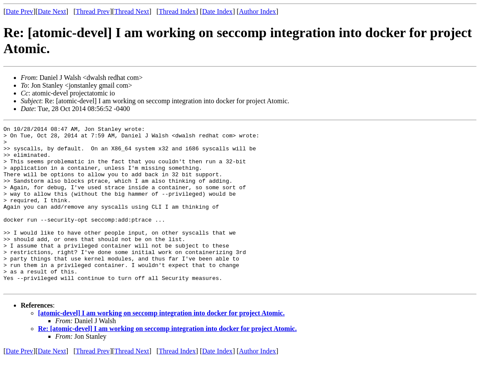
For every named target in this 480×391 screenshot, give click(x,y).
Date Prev (19, 11)
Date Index (217, 11)
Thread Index (177, 11)
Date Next (52, 11)
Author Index (257, 11)
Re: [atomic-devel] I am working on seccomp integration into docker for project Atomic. (167, 361)
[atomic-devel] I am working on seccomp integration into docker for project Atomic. (161, 345)
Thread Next (131, 11)
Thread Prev (93, 11)
